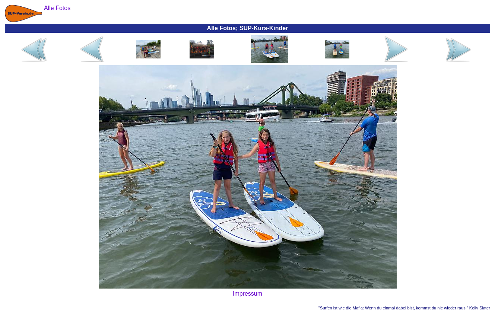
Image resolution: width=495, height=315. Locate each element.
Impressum (247, 293)
